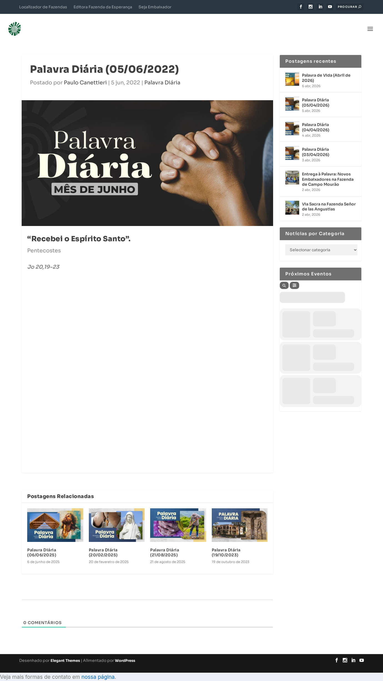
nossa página (97, 669)
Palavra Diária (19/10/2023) (226, 544)
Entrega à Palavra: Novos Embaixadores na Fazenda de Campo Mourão (328, 171)
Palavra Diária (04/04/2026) (315, 119)
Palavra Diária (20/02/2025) (103, 544)
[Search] (284, 277)
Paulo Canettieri (85, 74)
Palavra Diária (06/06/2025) (41, 544)
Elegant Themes (65, 652)
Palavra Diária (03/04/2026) (315, 144)
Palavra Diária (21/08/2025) (164, 544)
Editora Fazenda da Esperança (103, 6)
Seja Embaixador (155, 6)
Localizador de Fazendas (43, 6)
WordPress (125, 652)
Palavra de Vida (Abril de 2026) (326, 70)
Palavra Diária (162, 74)
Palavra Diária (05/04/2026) (315, 95)
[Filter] (294, 277)
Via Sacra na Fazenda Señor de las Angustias (329, 198)
